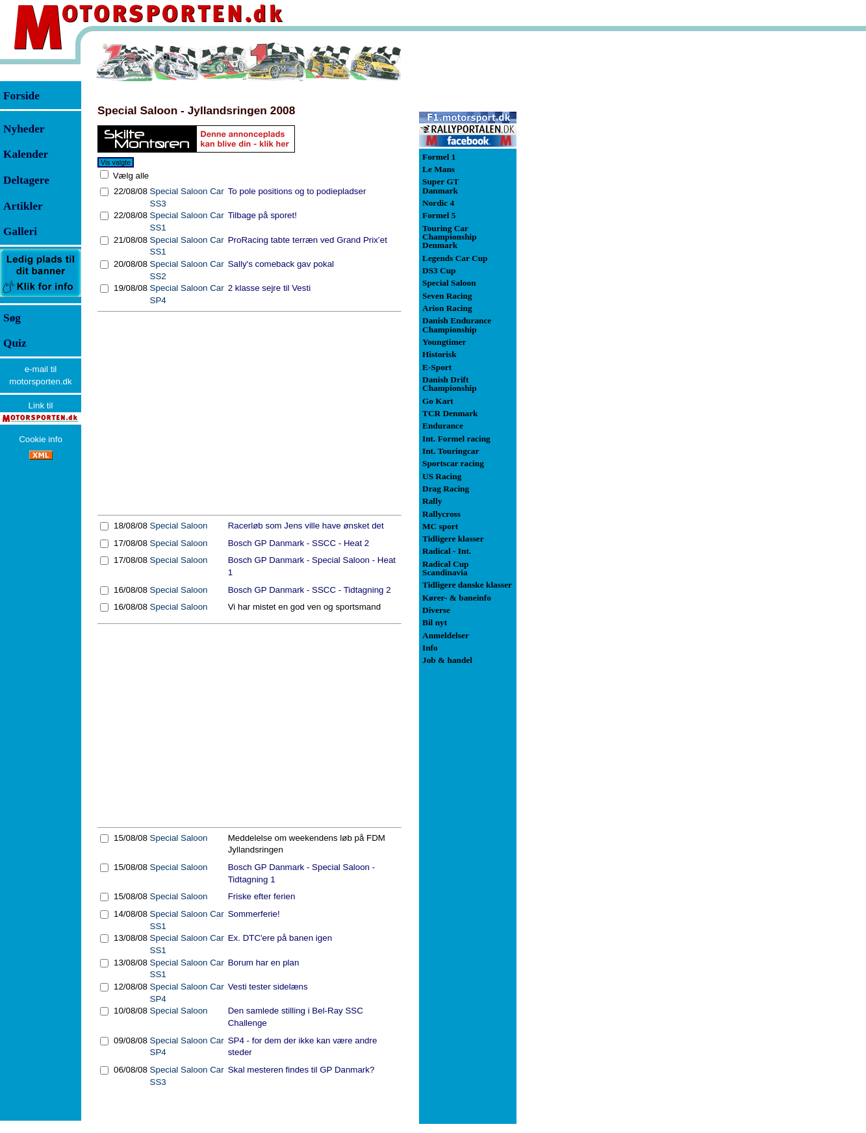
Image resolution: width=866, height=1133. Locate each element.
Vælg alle (129, 176)
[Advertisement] (249, 413)
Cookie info (40, 439)
